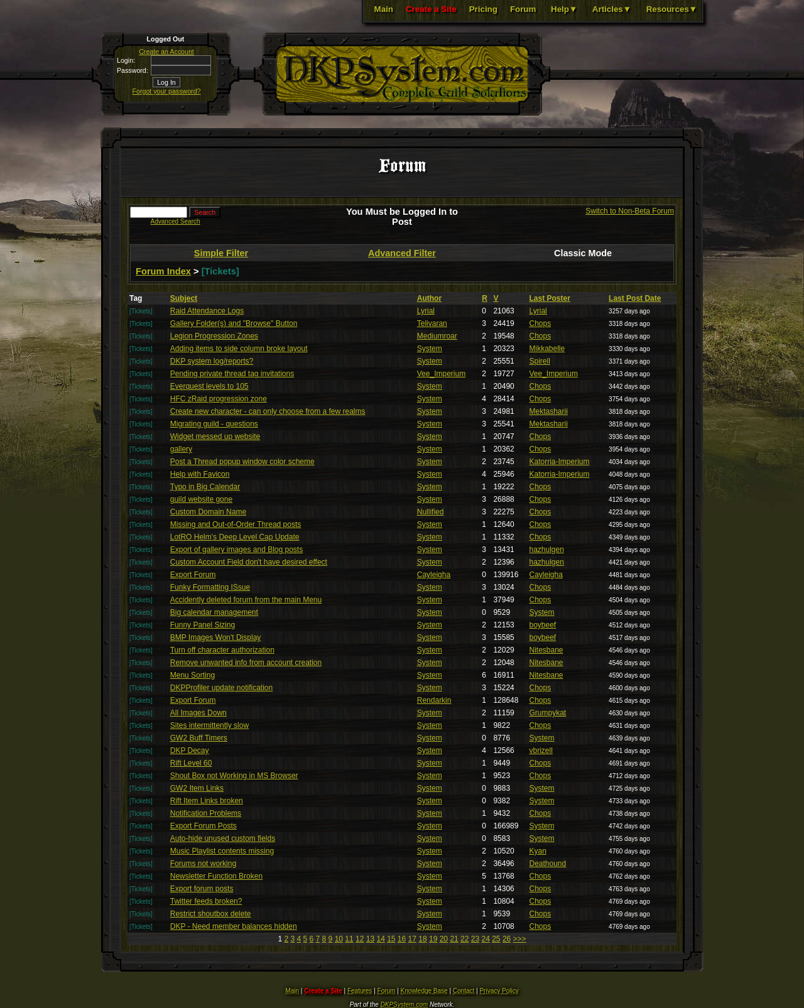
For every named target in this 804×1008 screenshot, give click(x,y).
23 (475, 939)
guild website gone (201, 499)
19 (433, 939)
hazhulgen (547, 549)
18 (422, 939)
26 (507, 939)
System (429, 348)
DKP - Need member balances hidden (233, 926)
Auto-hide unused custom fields (222, 838)
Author (429, 298)
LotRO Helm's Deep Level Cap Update (235, 537)
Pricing (483, 9)
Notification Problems (205, 813)
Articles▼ (611, 9)
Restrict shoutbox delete (210, 913)
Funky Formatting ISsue (210, 587)
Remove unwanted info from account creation (246, 662)
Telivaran (432, 323)
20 (444, 939)
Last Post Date (635, 298)
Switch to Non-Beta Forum (629, 211)
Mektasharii (549, 411)
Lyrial (426, 310)
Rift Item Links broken (206, 800)
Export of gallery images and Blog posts (236, 549)
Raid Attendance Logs (207, 310)
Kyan (538, 851)
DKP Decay (189, 750)
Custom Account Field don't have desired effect (248, 562)
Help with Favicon (200, 474)
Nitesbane (546, 650)
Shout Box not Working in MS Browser (234, 775)
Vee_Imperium (441, 373)
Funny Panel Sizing (202, 625)
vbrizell (541, 750)
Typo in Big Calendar (205, 486)
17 (412, 939)
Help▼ (564, 9)
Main (383, 9)
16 (402, 939)
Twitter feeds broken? (206, 901)
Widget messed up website (215, 436)
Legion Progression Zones (214, 336)
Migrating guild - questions (214, 424)
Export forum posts (202, 888)
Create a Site (431, 9)
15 (391, 939)
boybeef (543, 625)
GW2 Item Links (197, 788)
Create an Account (166, 51)
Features (359, 990)
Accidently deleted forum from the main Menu (246, 599)
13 (370, 939)
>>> (519, 939)
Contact (463, 990)
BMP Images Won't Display (215, 637)
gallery (181, 449)
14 (380, 939)
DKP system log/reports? (212, 361)
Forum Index (163, 271)
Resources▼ (671, 9)
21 (454, 939)
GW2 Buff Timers (198, 738)
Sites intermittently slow (209, 725)
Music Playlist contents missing (222, 851)
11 (349, 939)
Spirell (540, 361)
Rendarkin (434, 700)
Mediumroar (437, 336)
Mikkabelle (547, 348)
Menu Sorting (192, 675)
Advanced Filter (402, 253)
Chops (540, 323)
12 (360, 939)
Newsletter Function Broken (216, 876)
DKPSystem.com (404, 1004)
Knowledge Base (424, 990)
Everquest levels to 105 (209, 386)
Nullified (430, 511)
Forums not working (203, 863)
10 (339, 939)
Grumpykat (548, 712)
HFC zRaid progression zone (218, 398)
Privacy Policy (498, 990)
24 (485, 939)
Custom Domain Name (208, 511)
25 (496, 939)
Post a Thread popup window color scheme (242, 461)
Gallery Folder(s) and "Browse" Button (234, 323)
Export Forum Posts (203, 825)
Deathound (548, 863)
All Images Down (198, 712)
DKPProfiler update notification (221, 687)
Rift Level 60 (191, 763)
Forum (523, 9)
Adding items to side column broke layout (239, 348)
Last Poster (550, 298)
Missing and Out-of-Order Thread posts (236, 524)
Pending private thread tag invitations (232, 373)
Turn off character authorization (222, 650)
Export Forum (193, 574)
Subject (183, 298)
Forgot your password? (167, 91)
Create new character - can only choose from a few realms (268, 411)
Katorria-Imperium (560, 461)
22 (464, 939)
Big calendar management (214, 612)
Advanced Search (175, 221)
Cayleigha (433, 574)
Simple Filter (221, 253)
